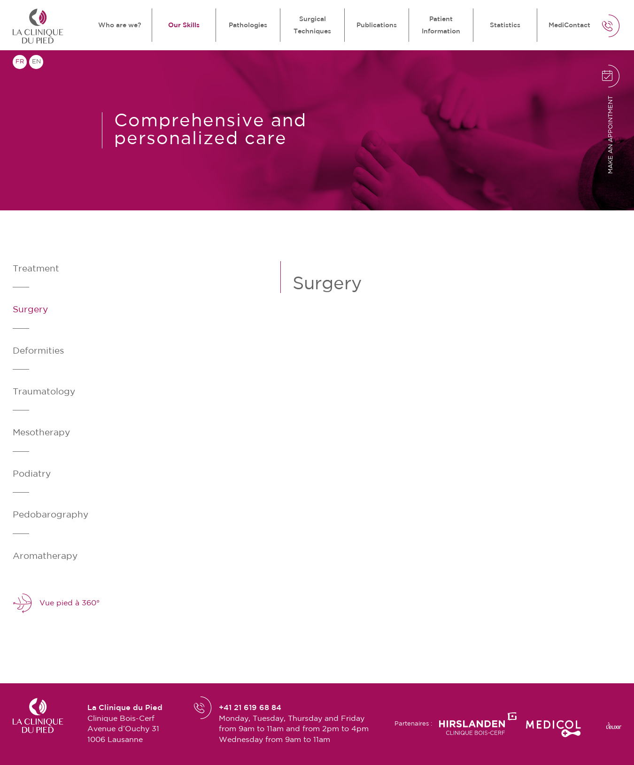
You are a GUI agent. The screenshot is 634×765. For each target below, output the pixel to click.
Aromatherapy (45, 556)
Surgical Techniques (312, 25)
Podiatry (32, 474)
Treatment (36, 269)
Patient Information (441, 25)
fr (19, 61)
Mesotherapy (41, 433)
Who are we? (119, 25)
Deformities (38, 351)
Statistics (505, 25)
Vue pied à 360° (56, 603)
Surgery (30, 310)
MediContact (569, 25)
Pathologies (248, 25)
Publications (376, 25)
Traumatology (44, 392)
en (36, 61)
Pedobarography (50, 515)
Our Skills (184, 25)
